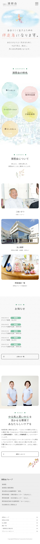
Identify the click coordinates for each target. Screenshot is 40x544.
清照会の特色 (5, 520)
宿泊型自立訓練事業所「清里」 (12, 491)
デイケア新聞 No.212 (8, 320)
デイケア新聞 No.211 (8, 340)
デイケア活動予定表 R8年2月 (11, 346)
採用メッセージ (20, 454)
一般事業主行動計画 (7, 528)
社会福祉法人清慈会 (9, 504)
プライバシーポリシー (8, 531)
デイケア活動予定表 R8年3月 (11, 333)
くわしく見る (20, 201)
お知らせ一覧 (20, 356)
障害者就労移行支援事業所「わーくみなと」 (16, 501)
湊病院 (16, 318)
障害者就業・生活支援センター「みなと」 (16, 498)
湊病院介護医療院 (8, 487)
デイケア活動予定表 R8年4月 (11, 326)
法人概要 (4, 523)
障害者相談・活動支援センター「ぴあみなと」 (17, 494)
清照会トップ (5, 517)
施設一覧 (4, 525)
